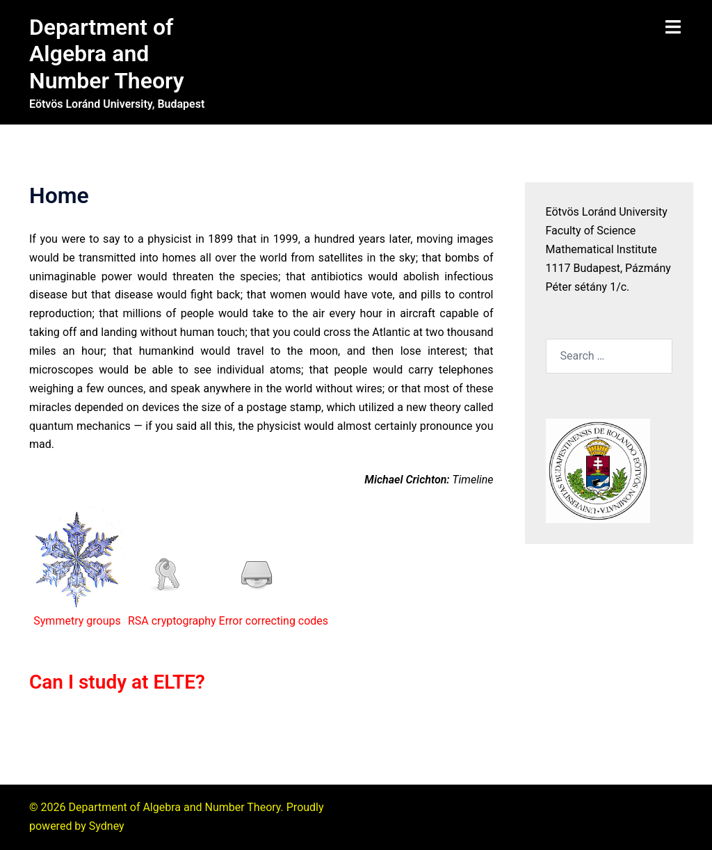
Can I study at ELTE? (117, 682)
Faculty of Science (591, 230)
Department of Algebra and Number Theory (106, 54)
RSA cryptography (172, 620)
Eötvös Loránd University (607, 211)
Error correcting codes (274, 620)
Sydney (106, 826)
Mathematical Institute (601, 249)
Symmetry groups (76, 620)
